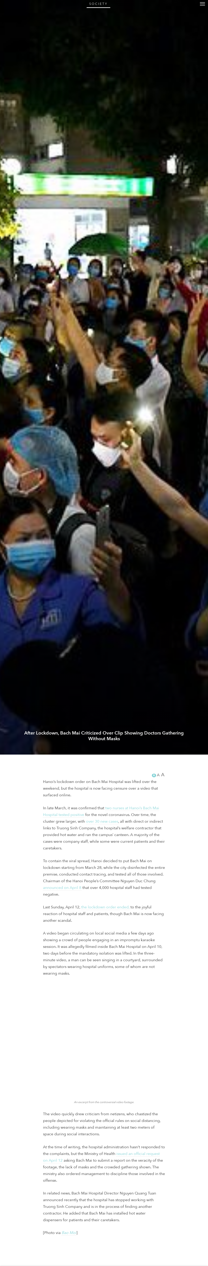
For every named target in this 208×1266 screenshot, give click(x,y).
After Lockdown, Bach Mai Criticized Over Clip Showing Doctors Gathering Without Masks (104, 1249)
